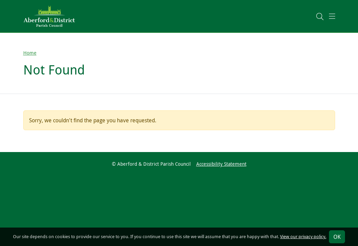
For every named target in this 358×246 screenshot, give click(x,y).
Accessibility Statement (221, 164)
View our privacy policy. (303, 237)
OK (337, 237)
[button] (319, 16)
